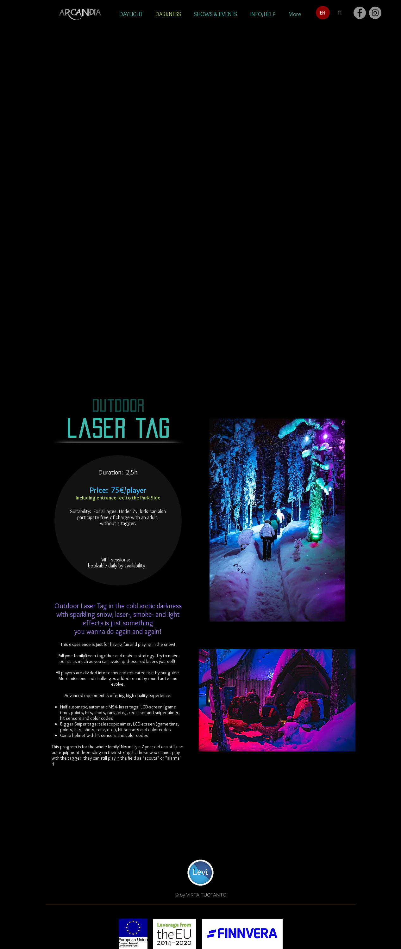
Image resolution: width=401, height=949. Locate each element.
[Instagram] (375, 13)
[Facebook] (360, 13)
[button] (131, 14)
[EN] (323, 12)
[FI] (340, 12)
